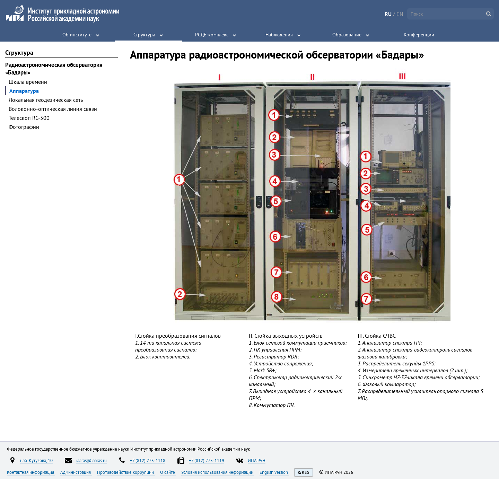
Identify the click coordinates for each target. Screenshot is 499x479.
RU (388, 13)
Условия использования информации (217, 472)
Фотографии (24, 126)
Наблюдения (279, 35)
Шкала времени (28, 81)
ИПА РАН (256, 460)
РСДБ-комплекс (211, 35)
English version (274, 472)
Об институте (76, 35)
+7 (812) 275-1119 (206, 460)
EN (399, 13)
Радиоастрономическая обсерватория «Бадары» (54, 68)
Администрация (76, 472)
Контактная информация (31, 472)
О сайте (168, 472)
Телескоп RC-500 (29, 117)
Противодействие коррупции (126, 472)
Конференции (419, 35)
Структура (144, 35)
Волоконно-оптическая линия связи (53, 108)
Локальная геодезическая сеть (46, 99)
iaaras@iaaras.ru (91, 460)
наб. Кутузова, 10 (36, 460)
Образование (346, 35)
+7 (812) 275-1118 (147, 460)
